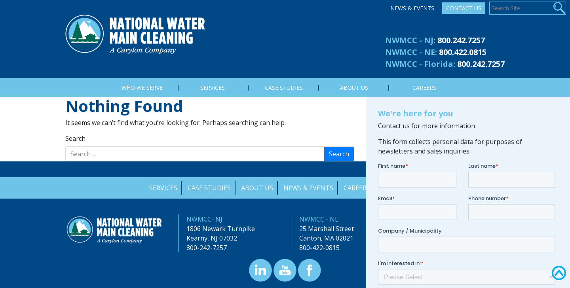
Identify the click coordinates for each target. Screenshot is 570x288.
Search (75, 138)
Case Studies (209, 188)
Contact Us (463, 8)
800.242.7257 (461, 40)
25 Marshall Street (326, 228)
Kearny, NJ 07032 (211, 238)
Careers (357, 188)
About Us (257, 188)
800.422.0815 (462, 52)
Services (163, 188)
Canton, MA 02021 (326, 238)
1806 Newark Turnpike (220, 228)
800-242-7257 (206, 247)
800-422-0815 (319, 247)
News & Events (412, 8)
